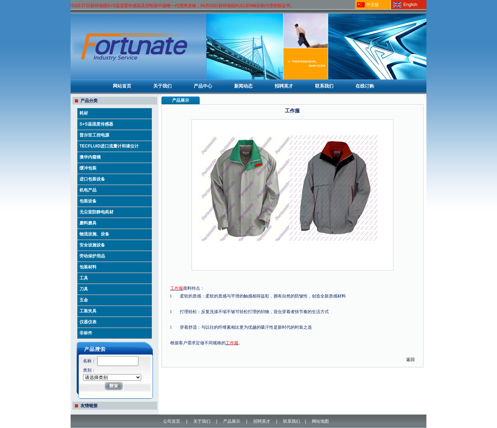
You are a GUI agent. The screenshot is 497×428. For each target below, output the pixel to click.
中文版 (372, 4)
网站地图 (320, 421)
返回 (410, 359)
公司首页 (171, 421)
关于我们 (162, 86)
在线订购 (364, 86)
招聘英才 (284, 86)
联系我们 (324, 86)
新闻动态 (243, 86)
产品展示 (231, 421)
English (410, 4)
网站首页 (122, 86)
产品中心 (203, 86)
